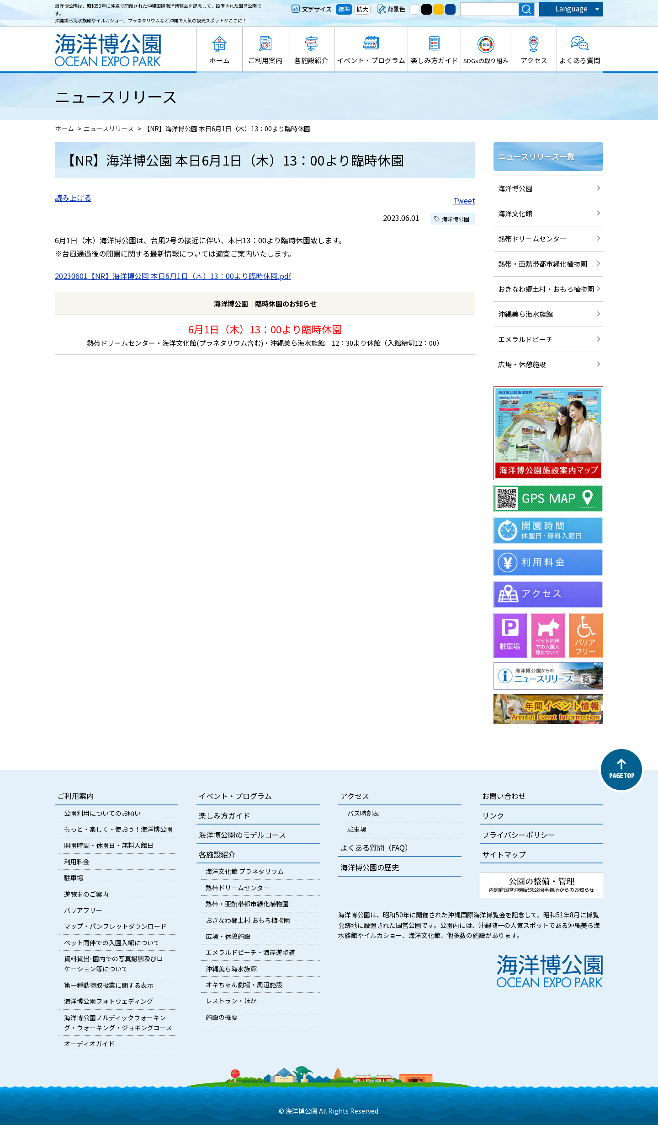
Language (571, 8)
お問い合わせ (504, 795)
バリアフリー (83, 910)
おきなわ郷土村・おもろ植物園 (546, 289)
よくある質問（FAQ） (376, 847)
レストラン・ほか (231, 1000)
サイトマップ (504, 854)
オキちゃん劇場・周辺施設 (244, 984)
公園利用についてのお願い (102, 813)
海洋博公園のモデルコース (242, 834)
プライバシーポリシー (518, 834)
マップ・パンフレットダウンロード (115, 926)
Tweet (464, 200)
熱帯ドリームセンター (532, 238)
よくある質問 (579, 60)
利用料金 (77, 861)
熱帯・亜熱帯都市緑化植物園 (542, 263)
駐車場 (73, 877)
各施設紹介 (311, 60)
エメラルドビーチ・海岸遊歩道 (250, 952)
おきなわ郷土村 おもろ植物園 (248, 920)
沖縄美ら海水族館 (525, 314)
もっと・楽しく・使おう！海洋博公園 (118, 829)
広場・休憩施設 (522, 364)
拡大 (362, 9)
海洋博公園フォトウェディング (108, 1001)
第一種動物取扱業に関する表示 (109, 985)
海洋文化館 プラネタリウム (245, 871)
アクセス (533, 60)
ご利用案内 (265, 60)
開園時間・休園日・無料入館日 (109, 845)
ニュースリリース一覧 (536, 156)
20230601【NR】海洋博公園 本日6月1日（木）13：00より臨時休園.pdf (173, 275)
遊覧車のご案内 (86, 894)
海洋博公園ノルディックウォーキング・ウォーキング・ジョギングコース (118, 1022)
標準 (344, 9)
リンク (493, 815)
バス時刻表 (363, 813)
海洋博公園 (515, 188)
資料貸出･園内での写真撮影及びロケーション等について (113, 963)
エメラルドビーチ (525, 339)
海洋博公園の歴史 (369, 867)
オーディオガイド (89, 1043)
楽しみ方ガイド (434, 60)
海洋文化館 (515, 213)
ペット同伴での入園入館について (112, 942)
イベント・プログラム (371, 60)
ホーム (219, 60)
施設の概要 (222, 1017)
